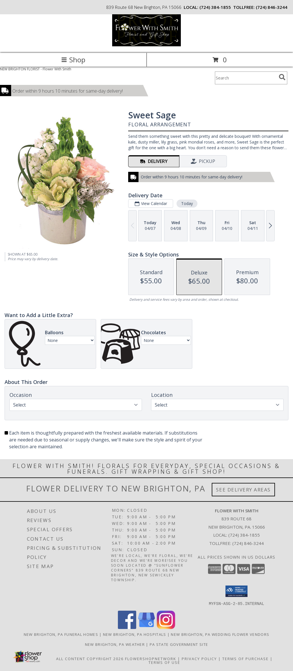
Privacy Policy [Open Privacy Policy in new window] (199, 658)
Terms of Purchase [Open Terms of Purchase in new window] (245, 658)
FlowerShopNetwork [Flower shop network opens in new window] (150, 658)
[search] (282, 77)
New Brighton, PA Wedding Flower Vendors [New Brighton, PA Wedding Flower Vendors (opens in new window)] (220, 634)
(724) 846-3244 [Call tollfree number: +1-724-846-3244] (271, 7)
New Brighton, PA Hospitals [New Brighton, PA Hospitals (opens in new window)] (134, 634)
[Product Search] (245, 78)
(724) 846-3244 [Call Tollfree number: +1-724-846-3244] (248, 543)
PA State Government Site (179, 644)
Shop (73, 59)
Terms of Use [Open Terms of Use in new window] (164, 662)
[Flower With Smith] (146, 44)
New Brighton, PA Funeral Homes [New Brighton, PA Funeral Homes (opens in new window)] (61, 634)
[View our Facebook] (127, 627)
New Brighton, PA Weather (115, 644)
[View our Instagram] (166, 627)
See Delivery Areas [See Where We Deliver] (243, 489)
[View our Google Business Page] (146, 627)
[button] (236, 591)
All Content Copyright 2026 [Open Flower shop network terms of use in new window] (90, 658)
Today (187, 203)
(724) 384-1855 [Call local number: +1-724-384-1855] (215, 7)
